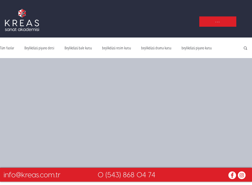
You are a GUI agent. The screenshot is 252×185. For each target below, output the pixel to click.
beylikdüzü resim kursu (116, 47)
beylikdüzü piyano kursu (197, 47)
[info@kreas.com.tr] (32, 175)
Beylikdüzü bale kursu (78, 47)
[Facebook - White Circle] (232, 175)
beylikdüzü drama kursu (156, 47)
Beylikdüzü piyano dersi (39, 47)
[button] (217, 21)
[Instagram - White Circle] (242, 175)
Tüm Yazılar (7, 47)
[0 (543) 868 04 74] (126, 175)
